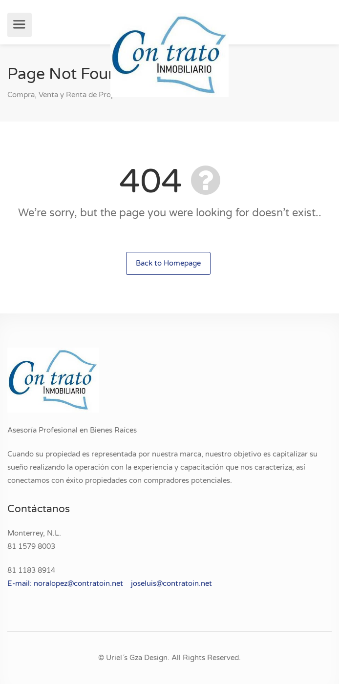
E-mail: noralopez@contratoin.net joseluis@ (85, 583)
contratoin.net (187, 583)
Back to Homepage (168, 263)
